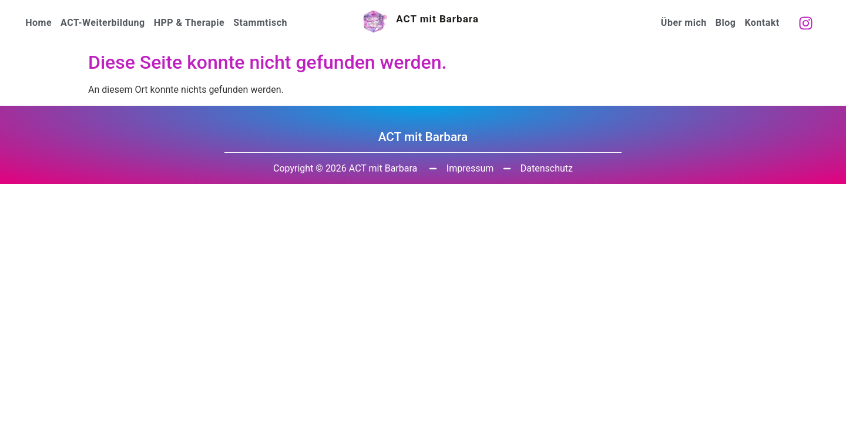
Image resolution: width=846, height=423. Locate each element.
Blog (726, 22)
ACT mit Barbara (437, 19)
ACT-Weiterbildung (103, 22)
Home (38, 22)
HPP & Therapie (189, 22)
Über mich (684, 22)
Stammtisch (260, 22)
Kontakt (761, 22)
